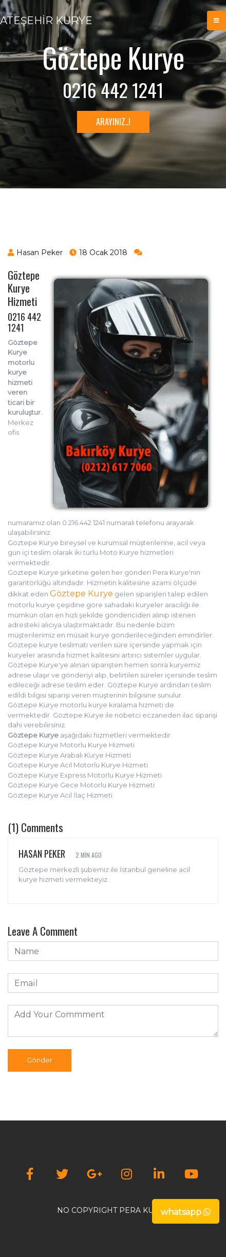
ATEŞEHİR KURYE (46, 20)
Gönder (39, 1060)
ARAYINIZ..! (113, 121)
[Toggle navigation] (216, 20)
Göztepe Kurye (81, 593)
